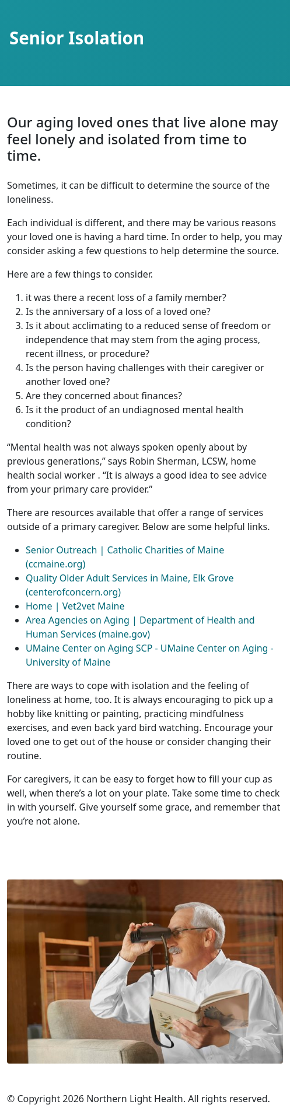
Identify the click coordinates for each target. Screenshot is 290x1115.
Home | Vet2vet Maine (75, 606)
